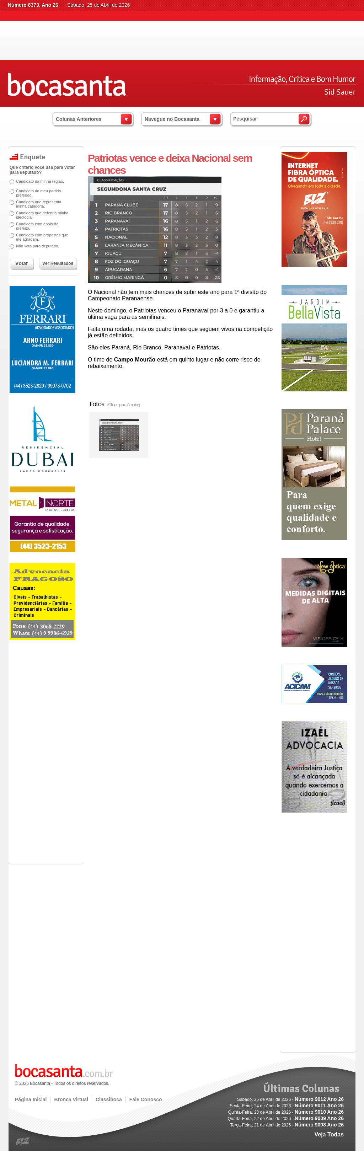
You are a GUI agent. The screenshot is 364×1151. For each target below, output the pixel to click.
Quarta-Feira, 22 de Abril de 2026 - (286, 1118)
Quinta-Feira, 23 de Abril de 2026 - (286, 1112)
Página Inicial (31, 1099)
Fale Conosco (145, 1099)
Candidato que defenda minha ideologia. (42, 215)
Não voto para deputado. (37, 246)
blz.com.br (23, 1141)
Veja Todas (329, 1134)
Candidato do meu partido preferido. (38, 193)
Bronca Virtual (71, 1099)
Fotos (115, 404)
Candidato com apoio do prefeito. (37, 226)
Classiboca (109, 1099)
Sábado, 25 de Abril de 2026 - (290, 1099)
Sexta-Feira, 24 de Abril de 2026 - (287, 1105)
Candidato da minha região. (40, 181)
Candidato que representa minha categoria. (38, 204)
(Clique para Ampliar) (123, 404)
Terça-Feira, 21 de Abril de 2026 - (287, 1125)
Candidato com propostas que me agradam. (42, 237)
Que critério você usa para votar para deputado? (42, 170)
